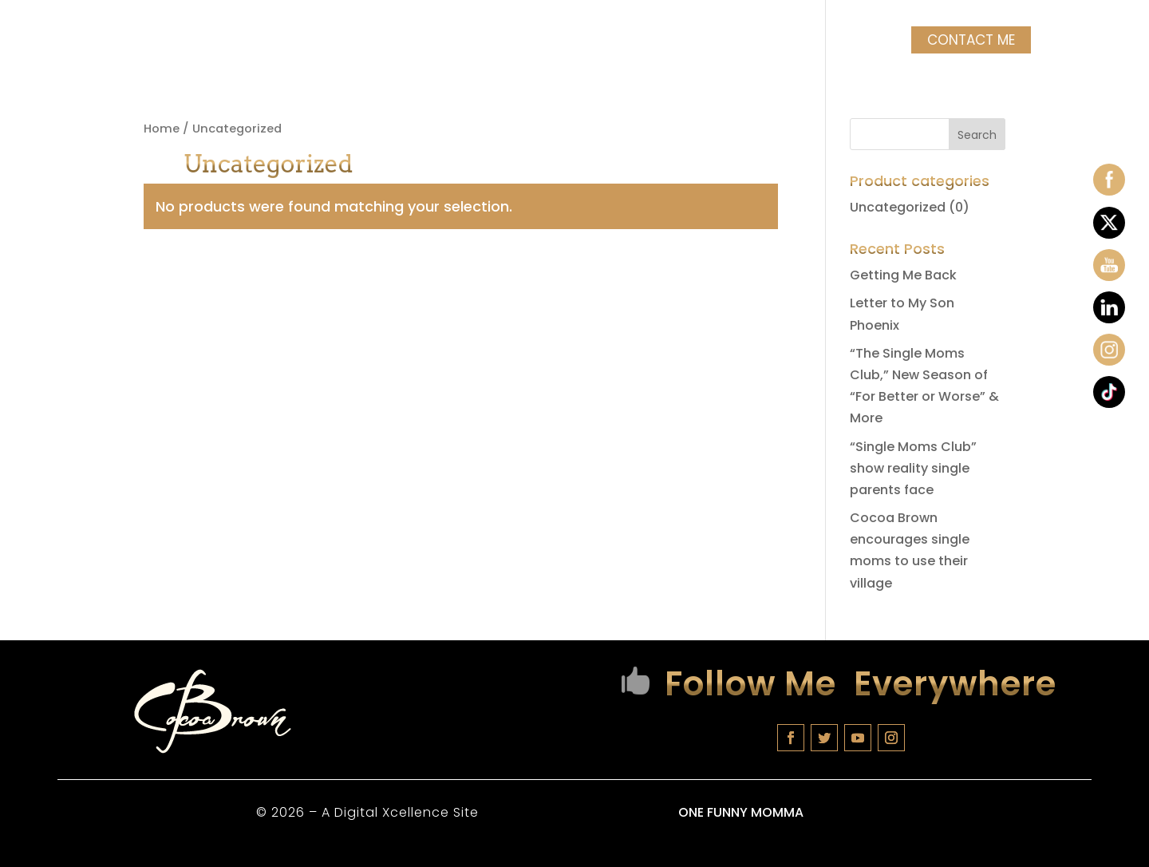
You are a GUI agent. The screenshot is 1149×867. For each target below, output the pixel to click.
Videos (863, 41)
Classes (434, 41)
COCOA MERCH (677, 41)
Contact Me (968, 40)
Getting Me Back (903, 275)
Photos (791, 41)
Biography (215, 41)
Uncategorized (898, 207)
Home (138, 41)
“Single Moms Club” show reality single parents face (913, 468)
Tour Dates (330, 41)
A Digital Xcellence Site (398, 812)
